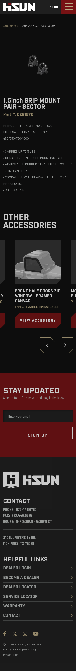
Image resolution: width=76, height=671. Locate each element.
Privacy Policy (10, 654)
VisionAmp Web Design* (25, 649)
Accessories (9, 25)
